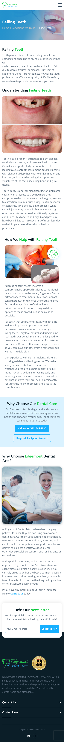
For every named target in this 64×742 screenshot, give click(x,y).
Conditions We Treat (23, 28)
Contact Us (16, 593)
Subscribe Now (49, 628)
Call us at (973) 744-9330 (32, 428)
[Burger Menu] (60, 5)
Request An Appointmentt (32, 438)
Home (5, 28)
